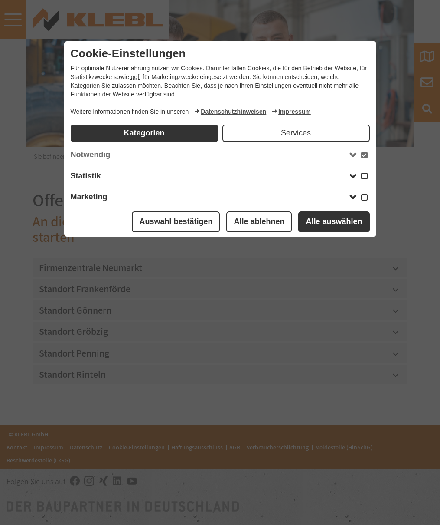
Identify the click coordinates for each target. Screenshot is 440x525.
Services (296, 133)
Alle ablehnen (259, 221)
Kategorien (144, 133)
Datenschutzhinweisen (230, 111)
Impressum (291, 111)
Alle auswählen (334, 221)
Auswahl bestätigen (175, 221)
